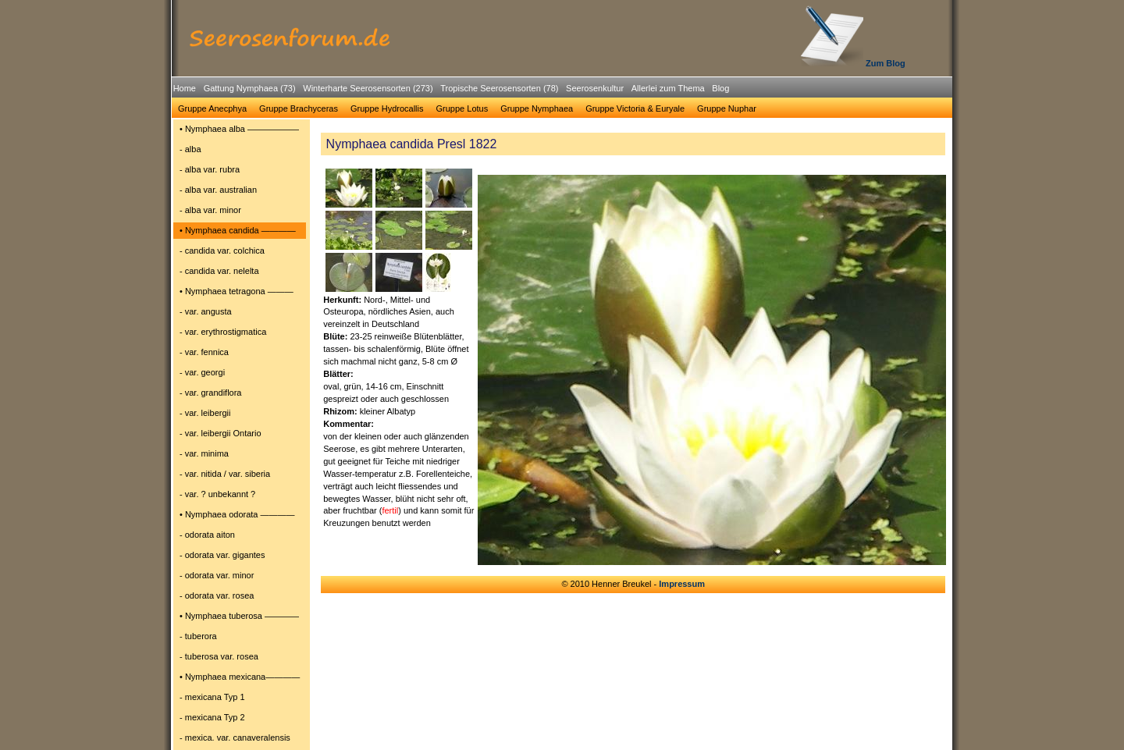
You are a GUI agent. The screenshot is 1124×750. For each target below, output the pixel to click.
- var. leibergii (205, 413)
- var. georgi (202, 372)
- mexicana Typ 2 (212, 717)
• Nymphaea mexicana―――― (240, 676)
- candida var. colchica (222, 250)
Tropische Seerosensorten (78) (499, 88)
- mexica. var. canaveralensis (235, 737)
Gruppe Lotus (462, 108)
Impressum (682, 583)
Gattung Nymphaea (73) (250, 88)
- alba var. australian (218, 189)
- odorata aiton (207, 534)
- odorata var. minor (217, 575)
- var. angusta (206, 311)
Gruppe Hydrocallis (387, 108)
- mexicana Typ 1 (212, 697)
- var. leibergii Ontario (220, 433)
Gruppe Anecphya (212, 108)
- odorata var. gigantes (222, 555)
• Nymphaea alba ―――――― (239, 128)
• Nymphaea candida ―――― (238, 230)
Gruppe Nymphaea (536, 108)
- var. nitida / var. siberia (225, 473)
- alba (190, 149)
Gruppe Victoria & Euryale (635, 108)
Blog (720, 88)
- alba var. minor (210, 210)
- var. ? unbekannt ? (217, 494)
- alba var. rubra (210, 169)
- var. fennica (204, 352)
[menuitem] (184, 88)
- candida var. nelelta (219, 270)
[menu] (239, 435)
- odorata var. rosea (217, 595)
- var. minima (204, 453)
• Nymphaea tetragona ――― (236, 291)
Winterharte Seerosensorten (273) (367, 88)
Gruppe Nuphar (726, 108)
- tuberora (198, 636)
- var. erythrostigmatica (223, 331)
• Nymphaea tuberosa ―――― (239, 615)
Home (184, 88)
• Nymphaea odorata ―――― (237, 514)
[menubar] (451, 90)
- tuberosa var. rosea (219, 656)
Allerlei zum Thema (668, 88)
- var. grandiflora (210, 392)
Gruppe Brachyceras (298, 108)
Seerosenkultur (595, 88)
